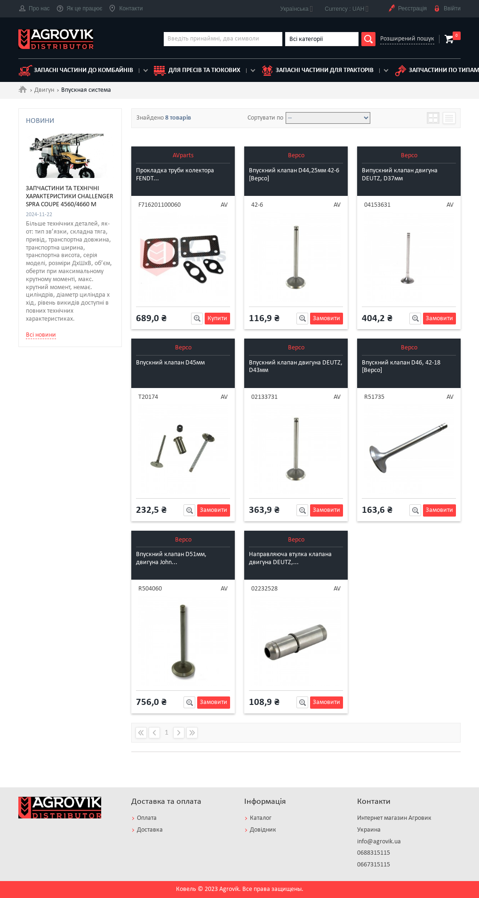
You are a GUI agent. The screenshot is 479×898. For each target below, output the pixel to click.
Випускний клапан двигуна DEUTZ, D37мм (400, 174)
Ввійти (447, 9)
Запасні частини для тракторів (317, 70)
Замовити (326, 318)
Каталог (260, 818)
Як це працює (79, 9)
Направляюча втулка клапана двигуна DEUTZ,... (290, 558)
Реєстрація (407, 9)
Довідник (263, 829)
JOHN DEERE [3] (60, 146)
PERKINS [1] (53, 156)
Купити (217, 318)
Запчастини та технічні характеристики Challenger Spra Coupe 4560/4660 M (69, 328)
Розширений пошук (407, 38)
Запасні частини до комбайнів (75, 70)
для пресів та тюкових (196, 70)
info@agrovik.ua (379, 841)
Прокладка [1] (58, 222)
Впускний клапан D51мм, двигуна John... (171, 558)
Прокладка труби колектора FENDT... (175, 174)
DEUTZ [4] (51, 135)
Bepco (296, 155)
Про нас (34, 9)
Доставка (150, 829)
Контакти (126, 9)
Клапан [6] (53, 201)
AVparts (183, 155)
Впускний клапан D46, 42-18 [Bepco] (401, 366)
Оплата (147, 818)
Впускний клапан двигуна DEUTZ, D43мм (296, 366)
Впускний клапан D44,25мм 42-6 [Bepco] (294, 174)
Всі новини (41, 465)
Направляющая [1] (66, 211)
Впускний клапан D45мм (170, 362)
